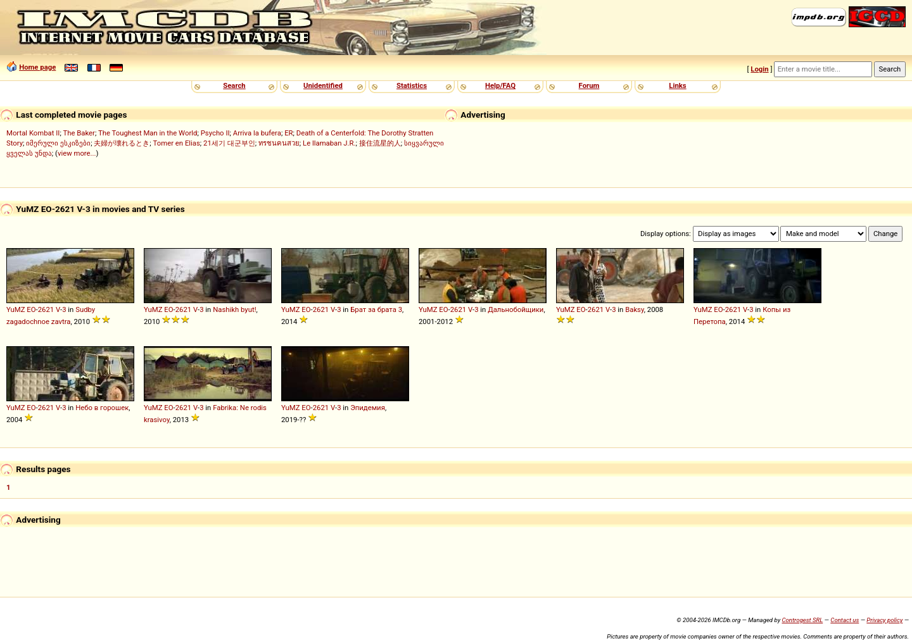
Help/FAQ (500, 85)
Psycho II (215, 132)
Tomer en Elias (176, 143)
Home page (37, 67)
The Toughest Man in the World (148, 132)
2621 (46, 309)
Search (234, 85)
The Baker (79, 132)
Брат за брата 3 (376, 309)
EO (31, 309)
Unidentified (323, 85)
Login (759, 69)
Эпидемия (367, 407)
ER (288, 132)
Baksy (634, 309)
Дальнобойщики (515, 309)
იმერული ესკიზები (58, 143)
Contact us (844, 619)
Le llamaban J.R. (329, 143)
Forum (589, 85)
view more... (77, 153)
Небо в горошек (102, 407)
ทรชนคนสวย (279, 143)
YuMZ (15, 309)
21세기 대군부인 (229, 143)
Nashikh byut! (234, 309)
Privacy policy (884, 619)
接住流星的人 (380, 143)
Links (677, 85)
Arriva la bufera (257, 132)
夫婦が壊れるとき (121, 143)
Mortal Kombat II (33, 132)
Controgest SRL (802, 619)
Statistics (411, 85)
